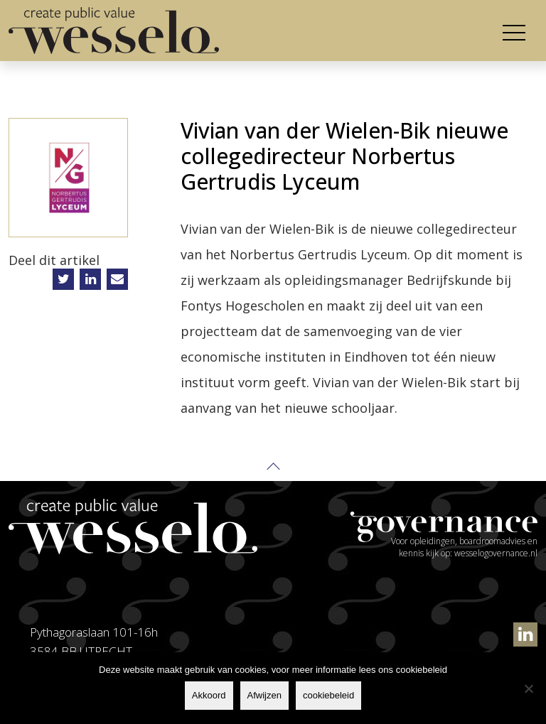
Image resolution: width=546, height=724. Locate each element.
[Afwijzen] (528, 688)
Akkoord (209, 695)
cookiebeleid (328, 695)
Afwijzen (264, 695)
